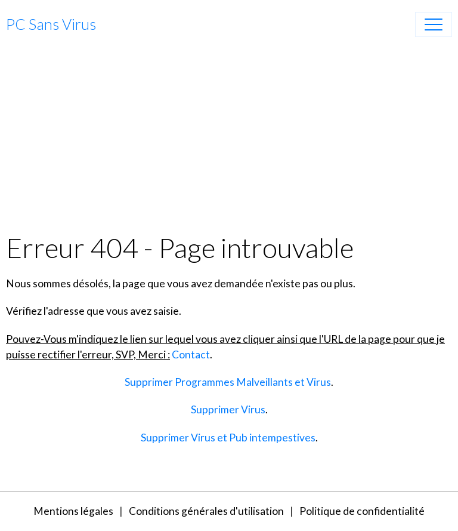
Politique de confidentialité (362, 511)
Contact (191, 354)
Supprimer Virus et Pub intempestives (228, 437)
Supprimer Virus (228, 409)
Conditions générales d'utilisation (206, 511)
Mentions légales (73, 511)
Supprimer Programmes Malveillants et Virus (228, 382)
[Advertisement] (229, 141)
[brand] (51, 24)
